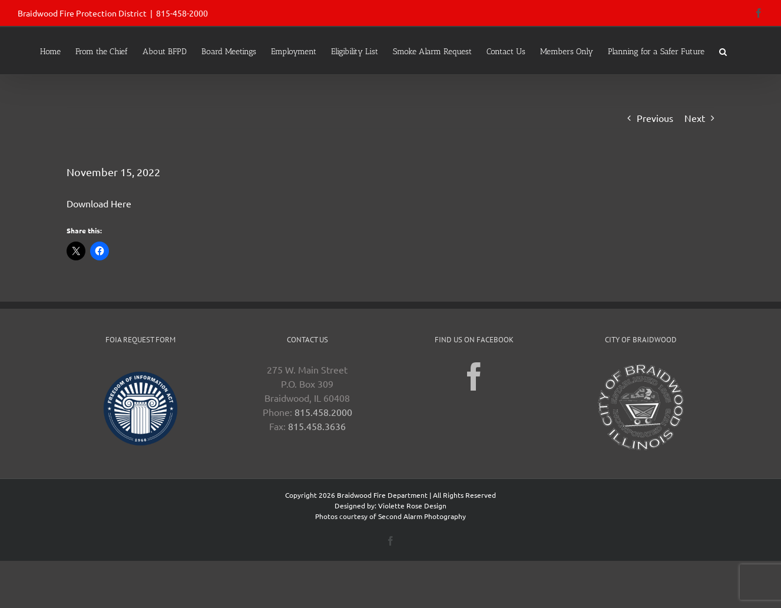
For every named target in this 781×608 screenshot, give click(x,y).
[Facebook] (474, 376)
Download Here (99, 203)
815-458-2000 (182, 13)
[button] (723, 50)
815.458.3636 (317, 426)
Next (694, 118)
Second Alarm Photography (422, 516)
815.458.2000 (323, 412)
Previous (655, 118)
